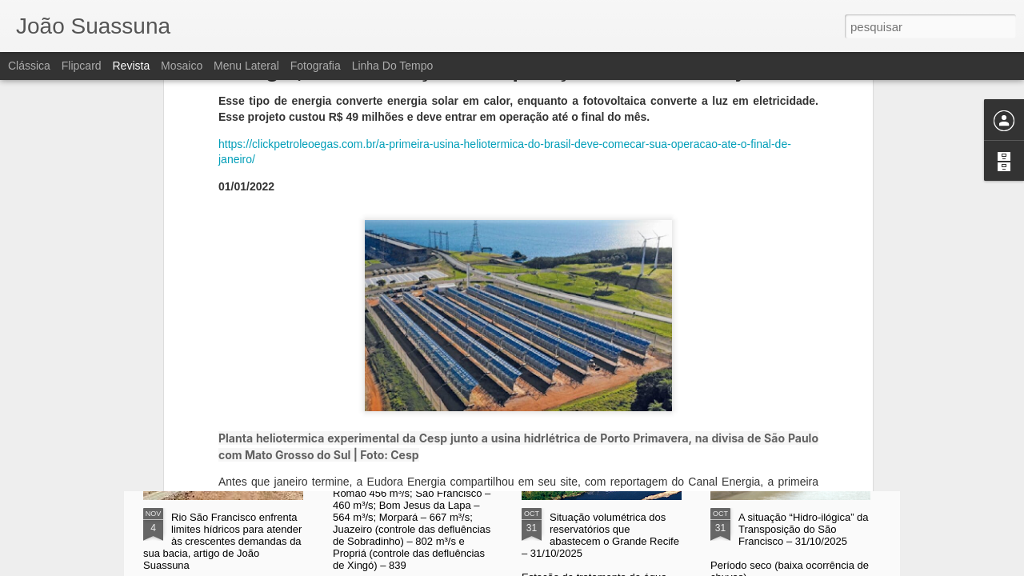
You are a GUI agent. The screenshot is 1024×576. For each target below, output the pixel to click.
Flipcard (82, 65)
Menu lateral (246, 65)
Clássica (29, 65)
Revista (131, 65)
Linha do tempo (393, 65)
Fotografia (315, 65)
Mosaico (181, 65)
